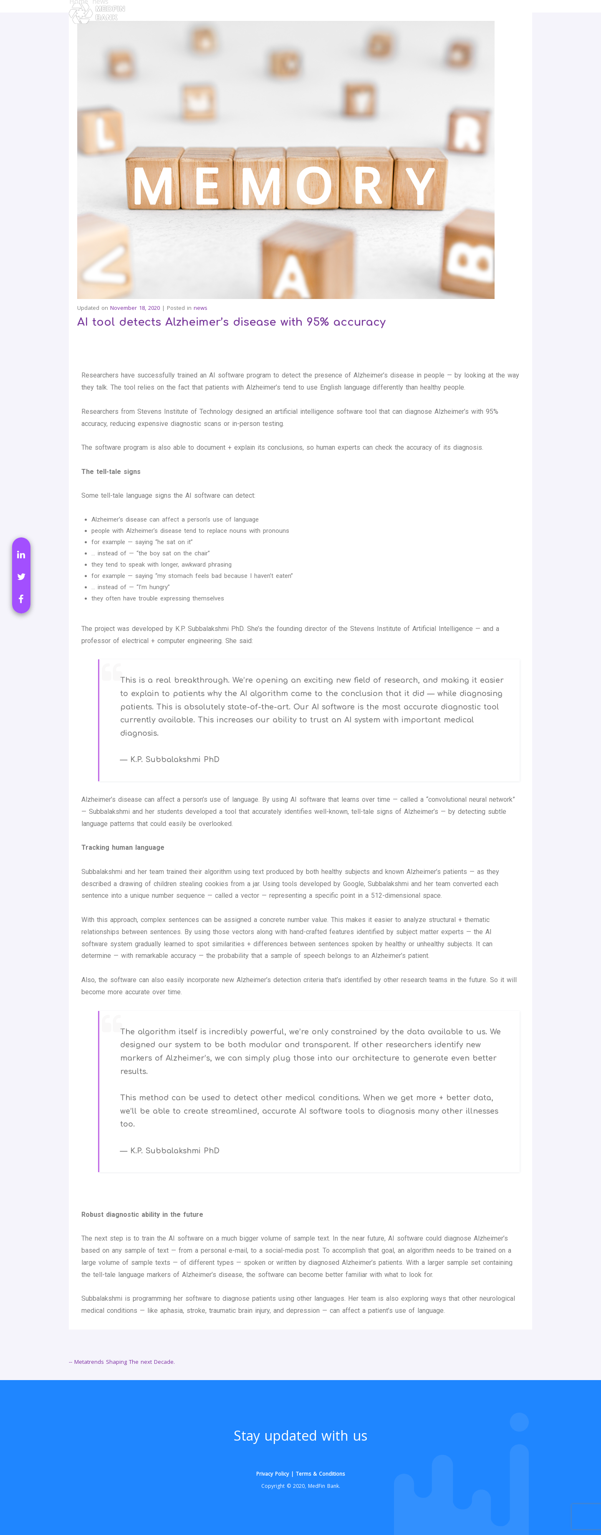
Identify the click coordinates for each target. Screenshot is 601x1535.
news (200, 308)
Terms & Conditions (320, 1473)
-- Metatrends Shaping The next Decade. (122, 1361)
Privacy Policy (272, 1473)
